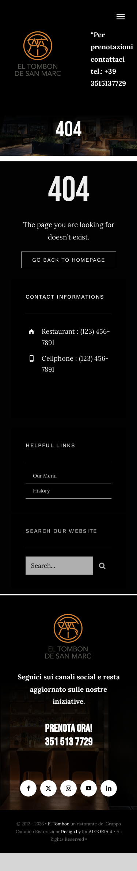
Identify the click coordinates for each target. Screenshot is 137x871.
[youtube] (88, 788)
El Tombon (58, 823)
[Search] (102, 568)
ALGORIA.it (101, 831)
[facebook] (34, 394)
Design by (71, 831)
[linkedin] (108, 788)
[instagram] (74, 394)
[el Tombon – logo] (38, 29)
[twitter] (54, 394)
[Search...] (59, 568)
